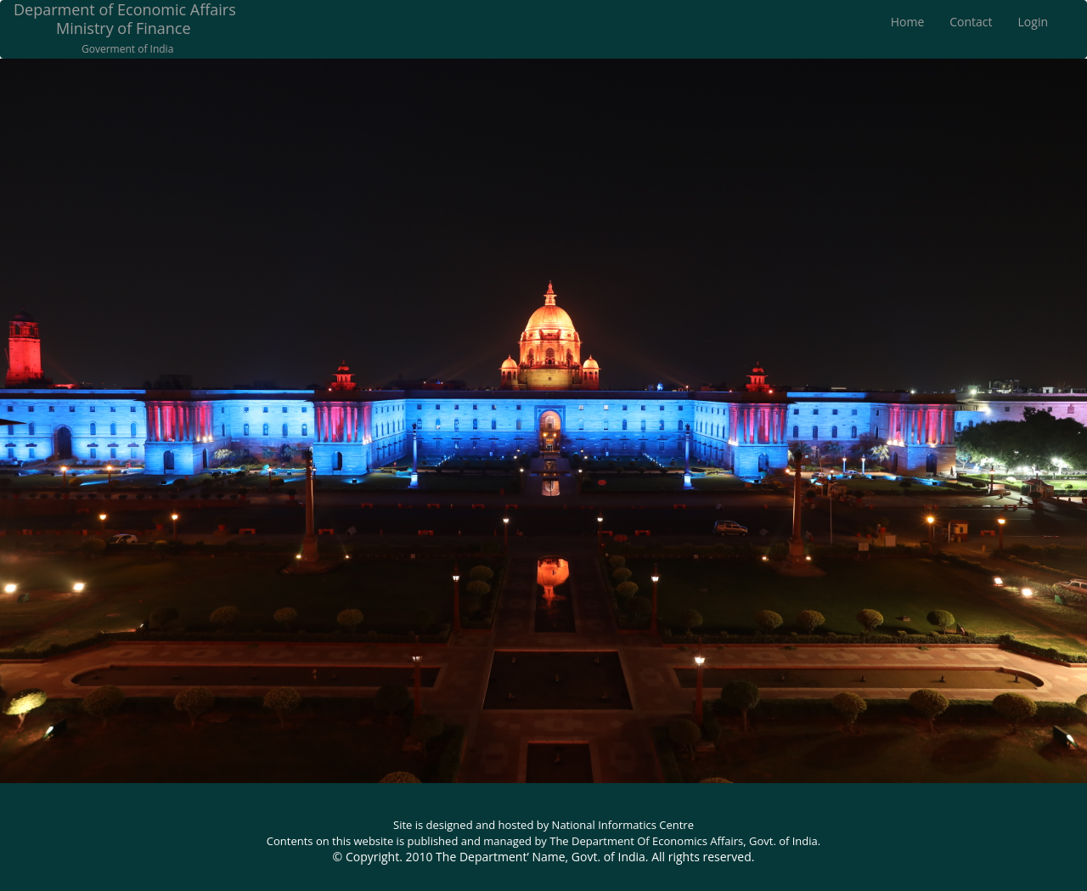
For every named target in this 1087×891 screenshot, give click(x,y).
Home (908, 22)
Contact (970, 22)
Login (1033, 22)
